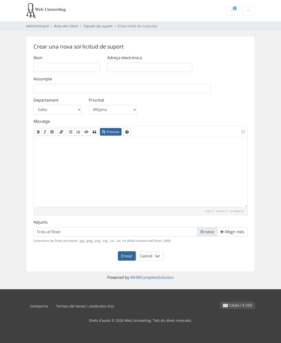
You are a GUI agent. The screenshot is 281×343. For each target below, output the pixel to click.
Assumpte (42, 79)
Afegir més (232, 232)
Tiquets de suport (97, 26)
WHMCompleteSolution (152, 277)
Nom (38, 57)
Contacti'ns (39, 306)
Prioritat (96, 100)
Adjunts (40, 222)
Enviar (127, 256)
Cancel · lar (150, 256)
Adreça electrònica (124, 57)
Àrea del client (66, 26)
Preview (110, 131)
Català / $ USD (237, 305)
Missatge (41, 121)
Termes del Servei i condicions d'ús (85, 306)
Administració (37, 26)
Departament (46, 100)
